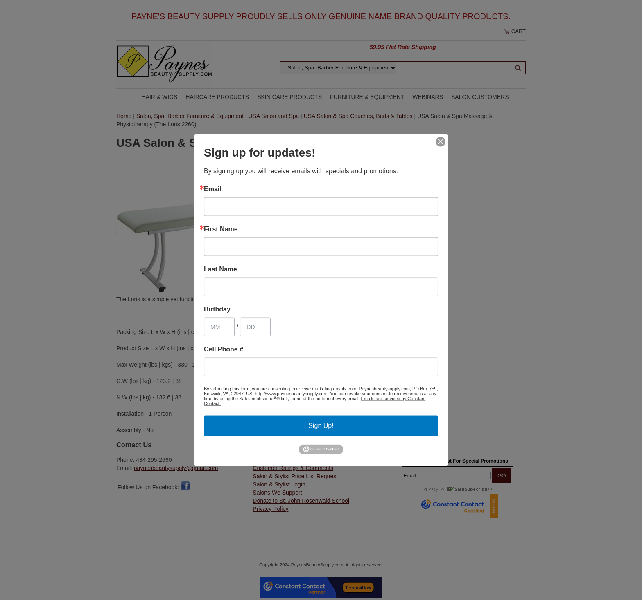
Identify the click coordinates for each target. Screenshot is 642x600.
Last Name (220, 269)
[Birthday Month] (219, 327)
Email (213, 189)
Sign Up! (320, 425)
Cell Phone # (223, 349)
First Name (221, 229)
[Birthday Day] (255, 327)
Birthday (217, 309)
